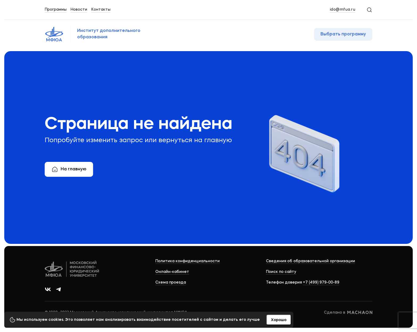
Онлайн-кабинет (172, 272)
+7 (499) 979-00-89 (321, 282)
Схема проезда (170, 282)
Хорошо (278, 320)
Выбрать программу (343, 34)
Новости (78, 9)
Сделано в (348, 312)
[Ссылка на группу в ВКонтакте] (48, 289)
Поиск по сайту (281, 272)
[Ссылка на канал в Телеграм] (58, 289)
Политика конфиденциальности (187, 261)
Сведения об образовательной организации (310, 261)
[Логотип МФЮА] (101, 34)
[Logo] (72, 269)
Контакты (100, 9)
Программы (55, 9)
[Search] (369, 9)
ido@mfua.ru (343, 9)
